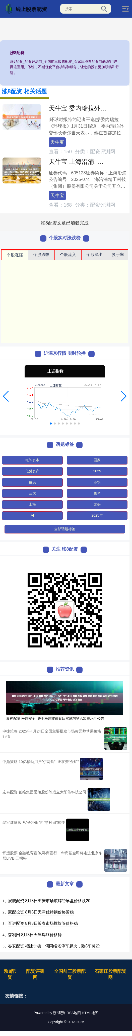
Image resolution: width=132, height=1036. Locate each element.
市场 (97, 482)
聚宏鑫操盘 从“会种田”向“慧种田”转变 (34, 822)
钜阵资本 (32, 460)
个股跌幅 (41, 254)
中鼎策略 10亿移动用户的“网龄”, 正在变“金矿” (41, 761)
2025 (97, 471)
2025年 (97, 515)
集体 (97, 493)
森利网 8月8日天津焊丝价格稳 (35, 935)
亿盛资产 (32, 471)
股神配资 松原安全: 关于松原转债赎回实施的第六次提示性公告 (55, 718)
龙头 (97, 504)
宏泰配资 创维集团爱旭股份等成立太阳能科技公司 (44, 792)
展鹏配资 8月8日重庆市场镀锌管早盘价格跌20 (49, 901)
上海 (32, 504)
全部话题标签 (64, 529)
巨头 (32, 482)
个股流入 (68, 254)
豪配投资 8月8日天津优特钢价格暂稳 (41, 912)
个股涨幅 (15, 255)
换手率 (118, 254)
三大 (32, 493)
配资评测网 (35, 974)
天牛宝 (57, 142)
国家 (97, 460)
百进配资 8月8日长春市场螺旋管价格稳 (43, 923)
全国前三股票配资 (70, 974)
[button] (6, 396)
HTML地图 (90, 1013)
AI (32, 515)
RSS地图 (74, 1013)
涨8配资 (10, 974)
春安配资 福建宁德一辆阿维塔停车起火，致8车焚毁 (54, 946)
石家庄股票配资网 (110, 974)
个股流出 (95, 254)
